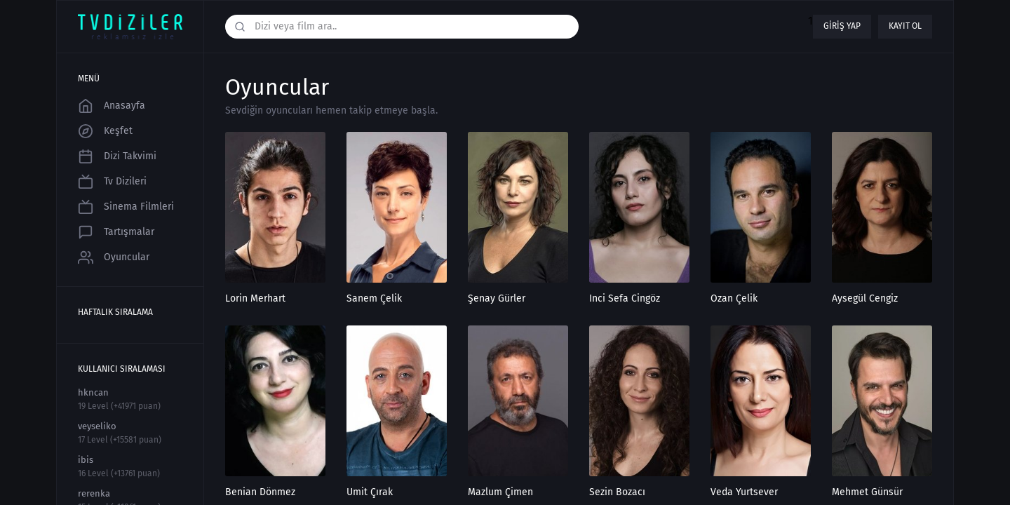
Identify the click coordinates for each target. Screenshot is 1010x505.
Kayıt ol (905, 26)
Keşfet (105, 131)
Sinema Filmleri (126, 207)
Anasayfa (111, 106)
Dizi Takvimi (117, 156)
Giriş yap (842, 26)
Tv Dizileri (112, 181)
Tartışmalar (116, 232)
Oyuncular (113, 257)
